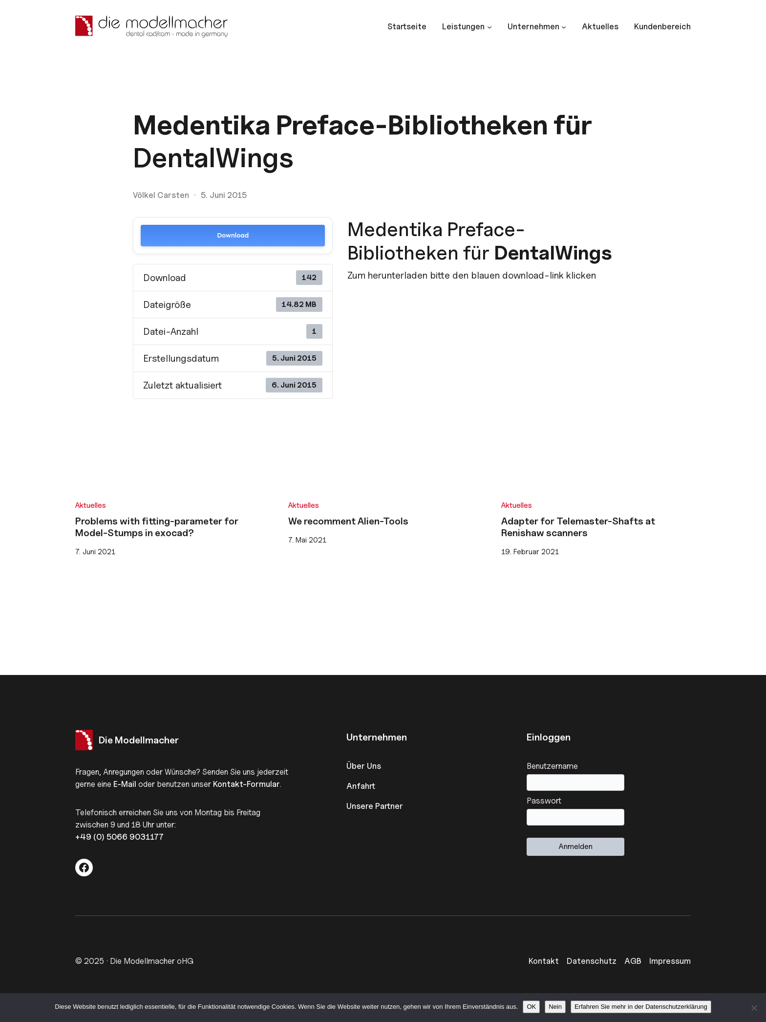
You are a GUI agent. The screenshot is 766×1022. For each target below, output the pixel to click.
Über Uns (363, 766)
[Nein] (754, 1008)
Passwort (544, 800)
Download (233, 235)
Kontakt (544, 961)
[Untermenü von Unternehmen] (537, 26)
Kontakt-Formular (246, 784)
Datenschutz (592, 961)
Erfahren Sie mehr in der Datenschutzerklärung (640, 1006)
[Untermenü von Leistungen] (466, 26)
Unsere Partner (374, 806)
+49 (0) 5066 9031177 (119, 837)
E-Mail (124, 784)
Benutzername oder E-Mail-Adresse (609, 766)
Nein (555, 1006)
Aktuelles (90, 505)
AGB (632, 961)
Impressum (670, 961)
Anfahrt (360, 786)
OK (531, 1006)
